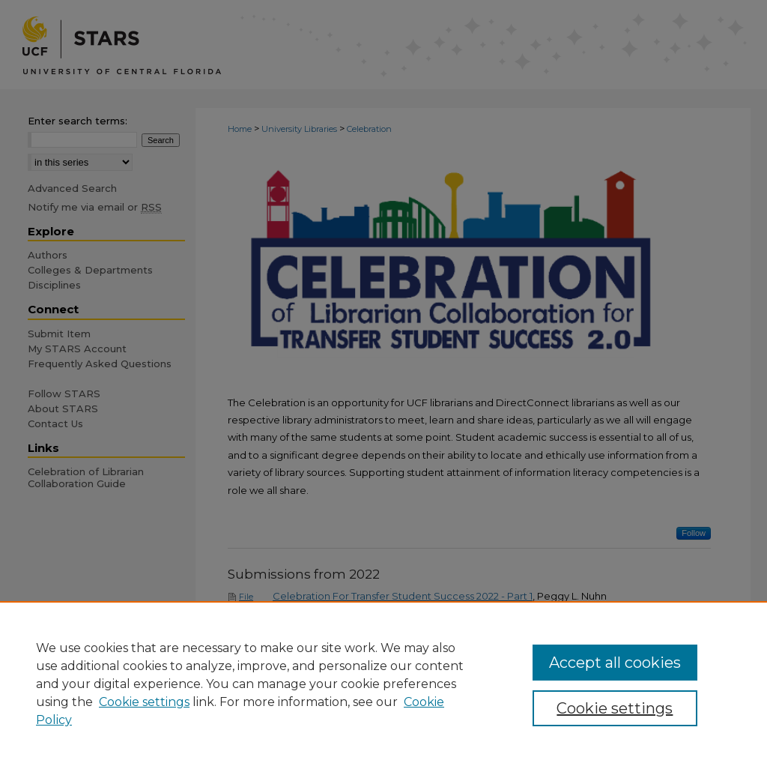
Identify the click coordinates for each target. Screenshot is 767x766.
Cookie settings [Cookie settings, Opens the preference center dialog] (615, 708)
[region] (383, 683)
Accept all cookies (615, 663)
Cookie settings (144, 702)
